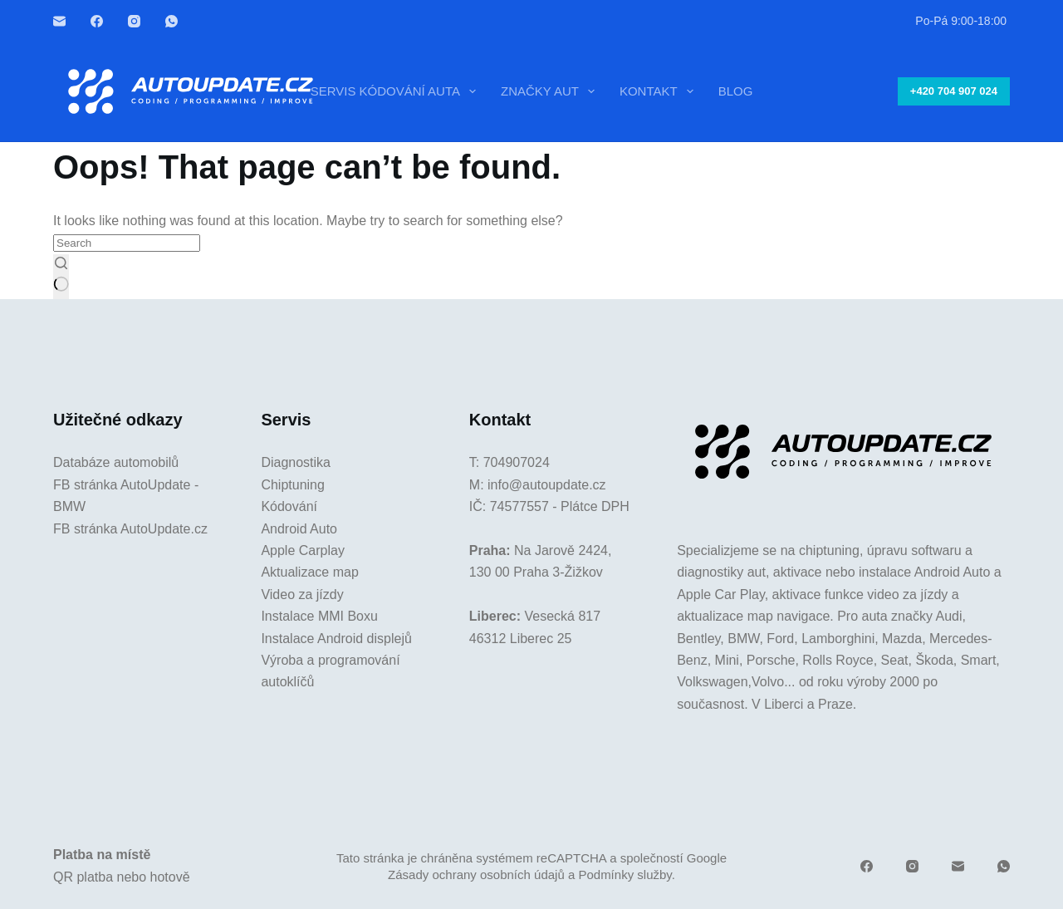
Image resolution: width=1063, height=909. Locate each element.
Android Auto (299, 529)
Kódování (289, 506)
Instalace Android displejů (336, 638)
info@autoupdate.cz (546, 485)
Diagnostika (296, 462)
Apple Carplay (303, 550)
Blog (735, 91)
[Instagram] (134, 21)
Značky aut (551, 91)
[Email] (59, 21)
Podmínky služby (624, 874)
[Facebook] (97, 21)
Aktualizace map (309, 572)
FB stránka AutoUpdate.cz (130, 529)
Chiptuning (293, 485)
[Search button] (61, 276)
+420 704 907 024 (953, 91)
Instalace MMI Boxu (319, 616)
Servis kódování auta (397, 91)
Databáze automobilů (116, 462)
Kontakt (660, 91)
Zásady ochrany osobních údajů (476, 874)
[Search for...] (126, 243)
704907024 (516, 462)
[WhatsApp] (171, 21)
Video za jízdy (302, 594)
